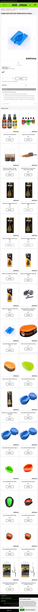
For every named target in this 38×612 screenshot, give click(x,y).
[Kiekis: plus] (13, 78)
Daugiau (10, 139)
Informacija (3, 595)
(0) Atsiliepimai (6, 103)
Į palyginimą (19, 65)
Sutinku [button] (22, 609)
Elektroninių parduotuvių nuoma (16, 605)
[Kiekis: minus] (3, 78)
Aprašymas (5, 89)
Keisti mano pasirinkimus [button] (30, 609)
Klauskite (15, 81)
